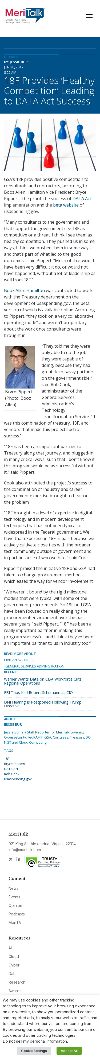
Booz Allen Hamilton (24, 290)
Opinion (15, 905)
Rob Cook (11, 773)
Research (17, 982)
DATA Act (82, 198)
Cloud (14, 956)
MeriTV (15, 922)
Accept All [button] (69, 1051)
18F (6, 758)
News (13, 888)
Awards (15, 990)
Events (14, 897)
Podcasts (17, 914)
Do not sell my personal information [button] (35, 1041)
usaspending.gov (17, 778)
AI (10, 948)
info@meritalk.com (25, 849)
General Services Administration (34, 666)
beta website (66, 205)
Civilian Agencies (19, 659)
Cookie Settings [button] (34, 1051)
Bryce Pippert (14, 763)
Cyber (14, 965)
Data (13, 973)
